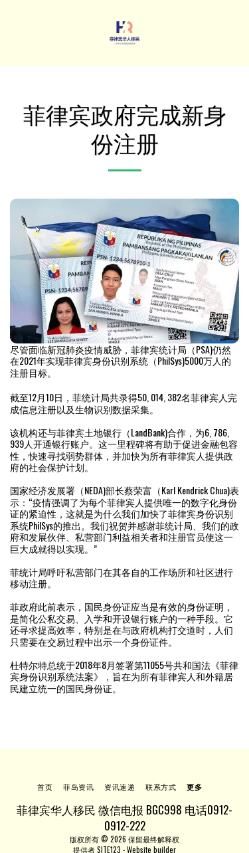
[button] (14, 32)
